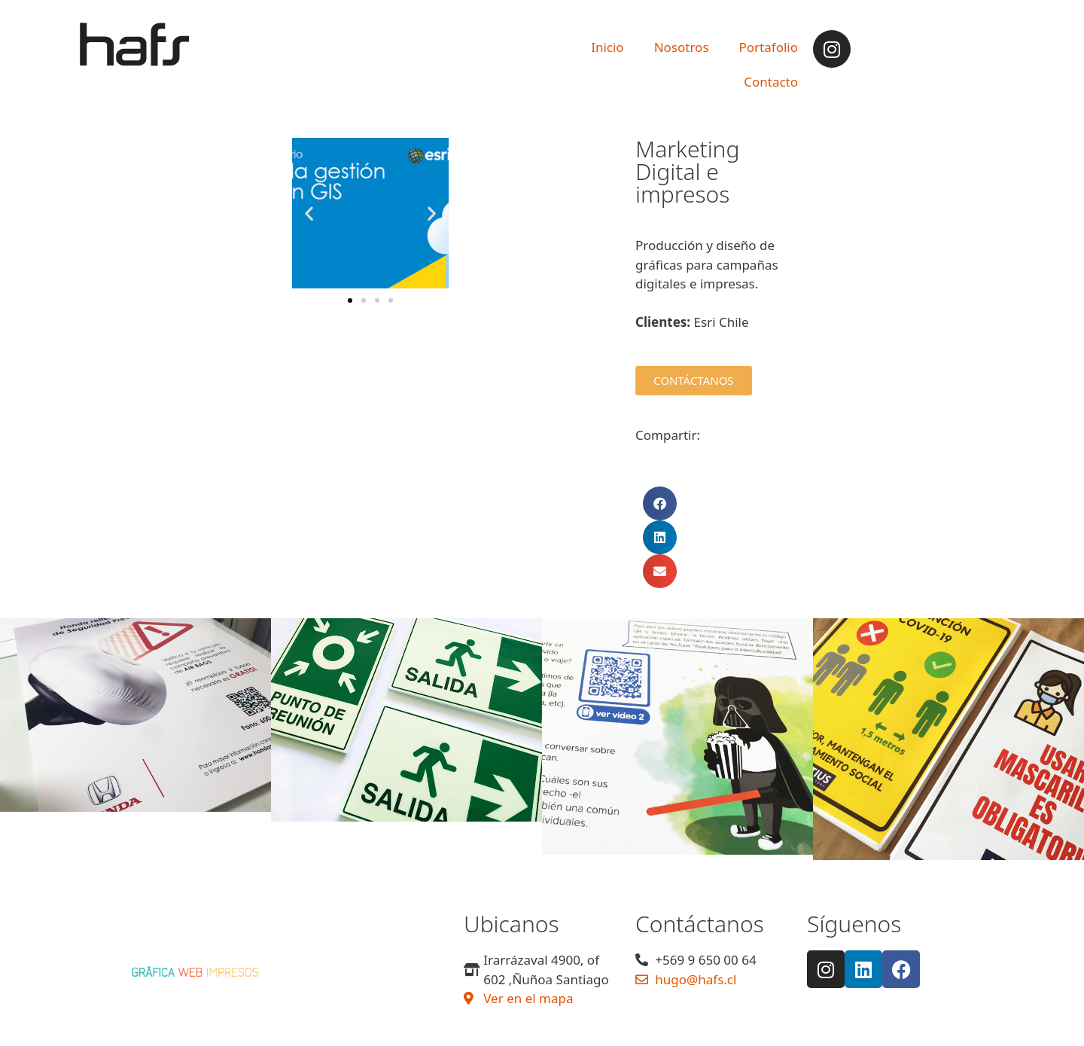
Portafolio (768, 47)
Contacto (771, 81)
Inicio (607, 47)
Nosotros (681, 47)
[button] (309, 213)
